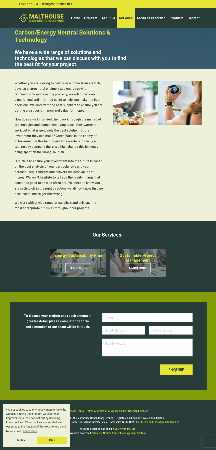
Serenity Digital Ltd (124, 429)
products (47, 208)
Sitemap (133, 411)
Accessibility (118, 411)
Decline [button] (21, 440)
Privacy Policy (76, 411)
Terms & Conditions (97, 411)
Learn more (78, 268)
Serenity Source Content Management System (119, 433)
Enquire (176, 369)
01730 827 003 (27, 4)
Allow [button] (51, 440)
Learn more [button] (30, 431)
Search (144, 411)
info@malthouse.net (57, 4)
